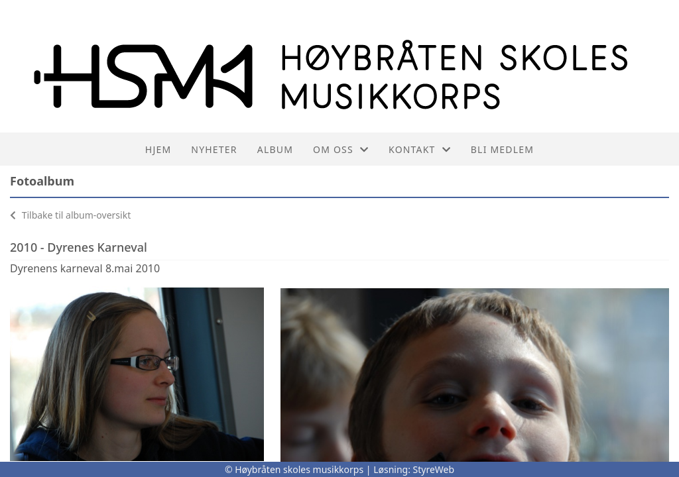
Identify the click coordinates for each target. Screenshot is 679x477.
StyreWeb (434, 469)
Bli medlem (502, 149)
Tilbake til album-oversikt (70, 215)
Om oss (341, 149)
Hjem (158, 149)
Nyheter (214, 149)
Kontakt (420, 149)
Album (275, 149)
